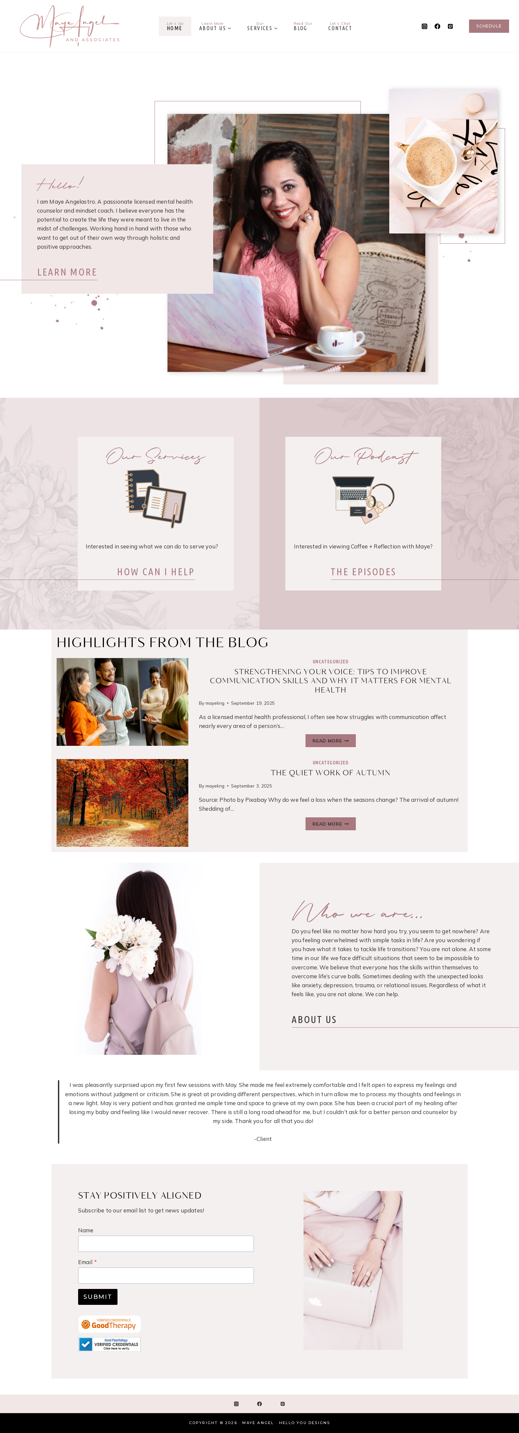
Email (87, 1261)
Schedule (489, 26)
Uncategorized (331, 661)
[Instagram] (424, 26)
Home (175, 26)
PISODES (363, 571)
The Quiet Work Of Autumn (330, 773)
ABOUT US (319, 1023)
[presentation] (122, 702)
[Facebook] (437, 26)
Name (86, 1230)
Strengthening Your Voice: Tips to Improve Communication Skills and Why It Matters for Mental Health (331, 681)
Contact (340, 26)
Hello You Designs (304, 1422)
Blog (303, 26)
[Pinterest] (450, 26)
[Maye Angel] (69, 26)
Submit (97, 1297)
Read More (330, 741)
